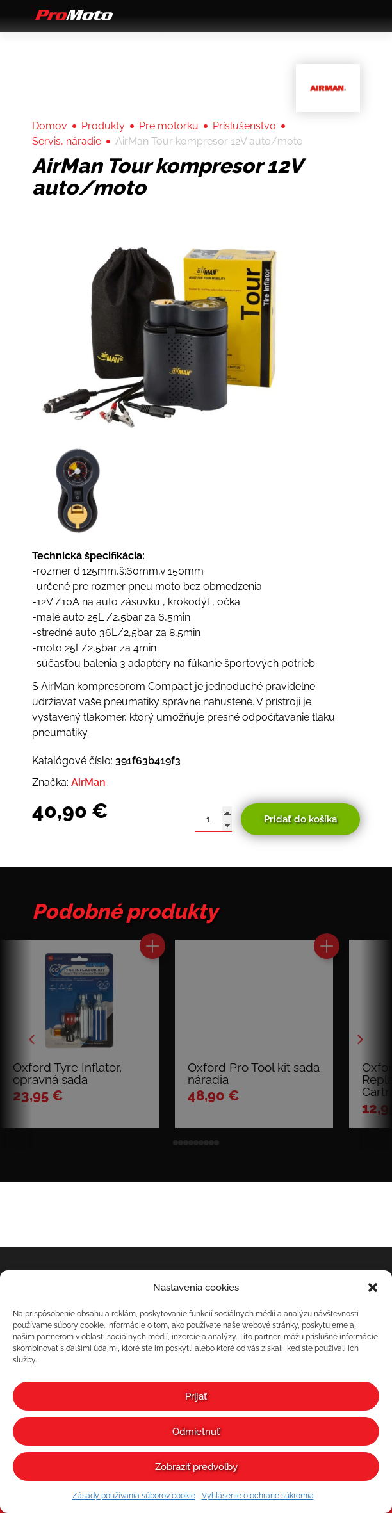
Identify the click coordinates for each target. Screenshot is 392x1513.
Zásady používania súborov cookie (133, 1495)
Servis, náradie (66, 141)
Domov (49, 126)
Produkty (103, 126)
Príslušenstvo (244, 126)
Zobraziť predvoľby (196, 1467)
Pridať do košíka (298, 819)
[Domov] (72, 19)
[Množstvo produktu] (208, 819)
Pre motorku (169, 126)
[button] (372, 1287)
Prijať (196, 1396)
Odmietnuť (196, 1431)
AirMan (88, 782)
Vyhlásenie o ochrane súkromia (258, 1495)
